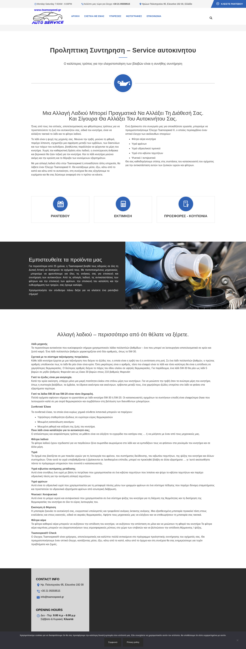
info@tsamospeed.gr (52, 597)
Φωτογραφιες (134, 16)
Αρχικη (75, 16)
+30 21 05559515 (121, 4)
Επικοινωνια (154, 16)
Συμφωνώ (112, 642)
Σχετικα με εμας (94, 16)
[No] (237, 640)
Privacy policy (133, 642)
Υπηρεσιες (115, 16)
